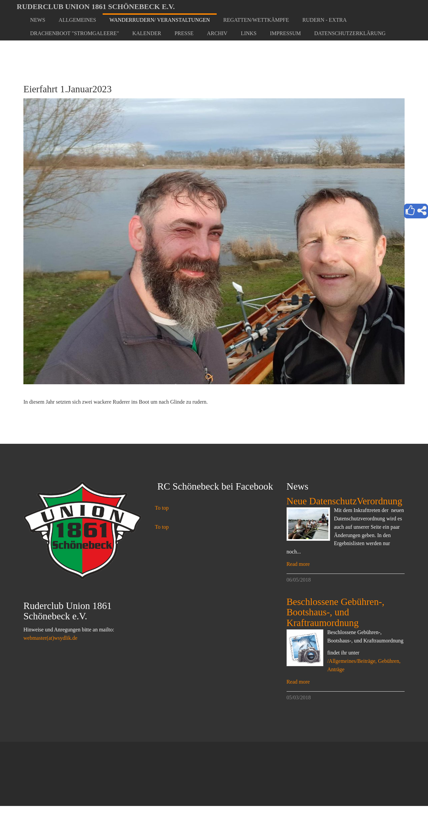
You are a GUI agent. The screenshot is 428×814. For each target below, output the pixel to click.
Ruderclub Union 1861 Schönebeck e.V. (96, 6)
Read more (298, 564)
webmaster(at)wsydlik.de (50, 638)
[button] (77, 20)
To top (162, 508)
